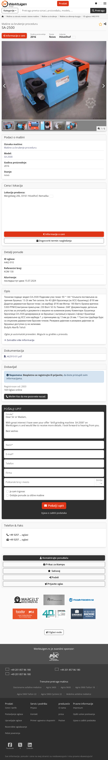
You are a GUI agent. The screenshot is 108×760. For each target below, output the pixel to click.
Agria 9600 (66, 687)
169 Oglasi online (13, 389)
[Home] (22, 16)
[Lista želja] (96, 3)
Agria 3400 (51, 687)
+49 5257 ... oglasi (17, 534)
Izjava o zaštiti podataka (54, 513)
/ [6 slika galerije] (101, 128)
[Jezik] (100, 3)
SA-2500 (8, 156)
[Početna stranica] (3, 16)
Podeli (54, 577)
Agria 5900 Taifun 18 (85, 687)
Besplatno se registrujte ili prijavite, (43, 375)
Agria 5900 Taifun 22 (26, 694)
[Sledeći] (103, 86)
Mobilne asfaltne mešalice (78, 694)
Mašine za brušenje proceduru (20, 147)
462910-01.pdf (13, 356)
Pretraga (98, 10)
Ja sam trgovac (17, 491)
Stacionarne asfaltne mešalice (27, 687)
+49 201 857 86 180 (21, 669)
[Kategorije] (10, 10)
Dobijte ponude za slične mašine (27, 495)
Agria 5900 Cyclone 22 (51, 694)
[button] (105, 3)
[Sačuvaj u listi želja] (100, 24)
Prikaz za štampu (54, 564)
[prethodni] (4, 86)
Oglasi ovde (54, 632)
